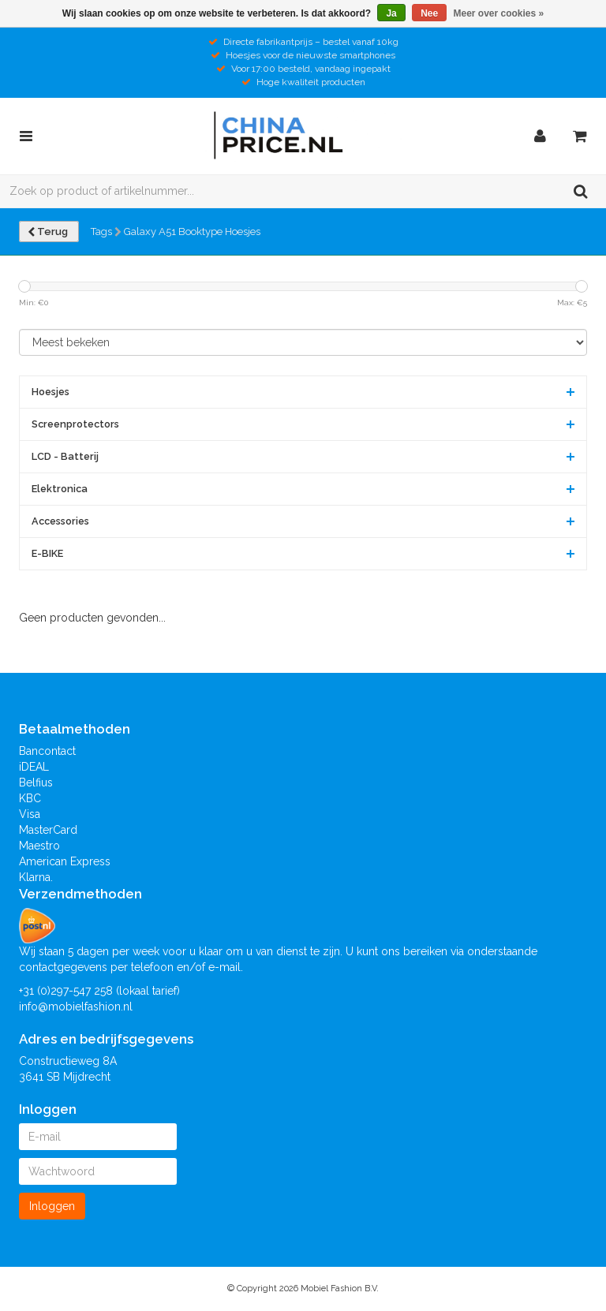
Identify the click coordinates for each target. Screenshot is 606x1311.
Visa (29, 814)
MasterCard (48, 830)
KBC (30, 798)
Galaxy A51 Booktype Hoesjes (192, 231)
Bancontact (47, 751)
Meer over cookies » (499, 13)
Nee (429, 13)
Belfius (36, 782)
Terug (49, 231)
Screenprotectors (75, 424)
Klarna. (36, 877)
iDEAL (34, 766)
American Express (64, 861)
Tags (101, 231)
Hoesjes (50, 392)
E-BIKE (47, 553)
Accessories (60, 521)
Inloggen (52, 1206)
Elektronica (60, 489)
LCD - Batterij (65, 456)
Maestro (39, 845)
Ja (391, 13)
